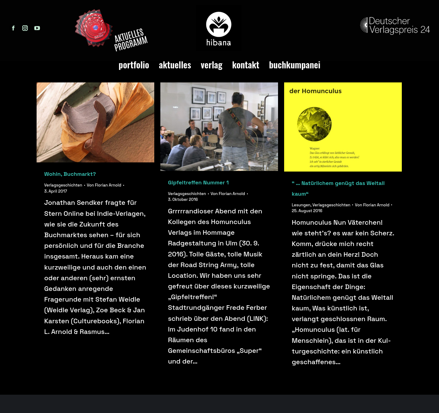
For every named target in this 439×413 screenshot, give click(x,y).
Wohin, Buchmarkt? (70, 173)
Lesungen (301, 205)
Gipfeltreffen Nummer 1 (198, 182)
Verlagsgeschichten (63, 185)
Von (104, 185)
